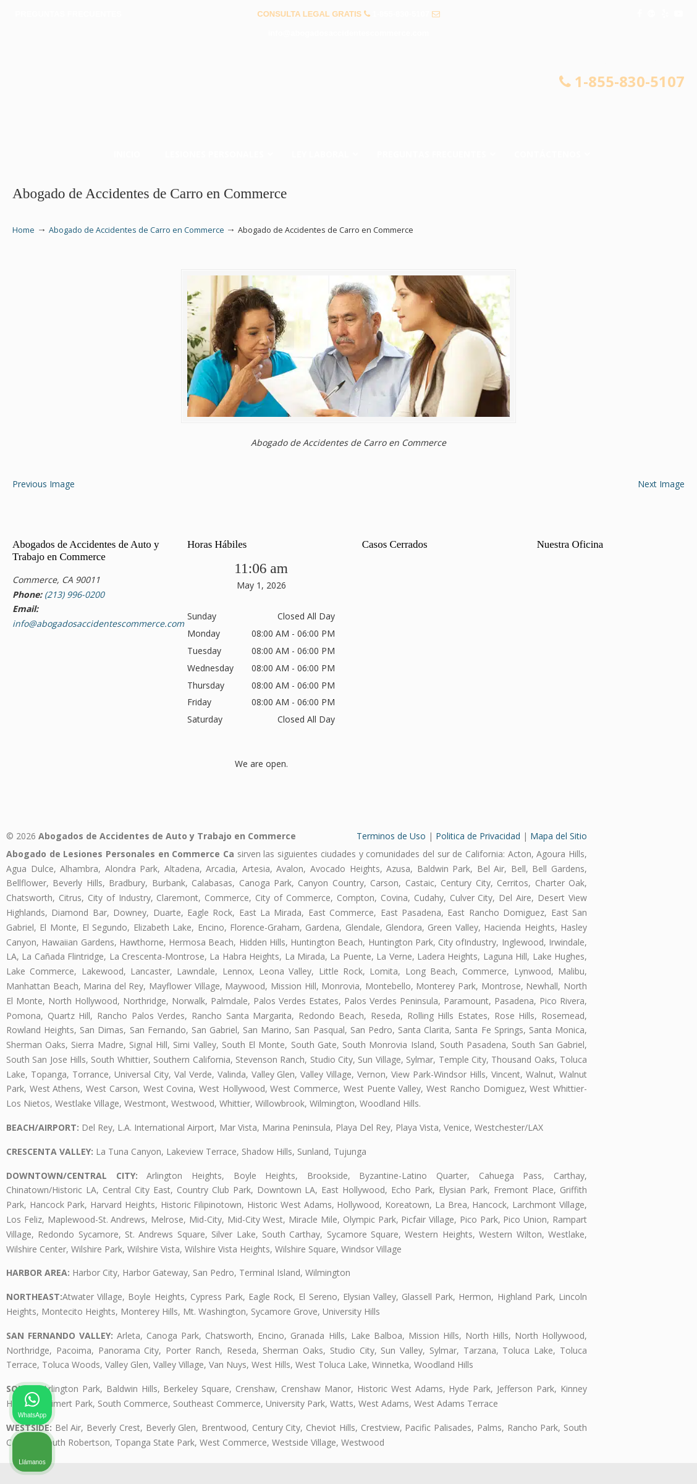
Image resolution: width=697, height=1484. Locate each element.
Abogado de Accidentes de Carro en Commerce (136, 230)
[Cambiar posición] (630, 1089)
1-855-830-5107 (401, 14)
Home (23, 230)
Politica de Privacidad (478, 857)
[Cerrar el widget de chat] (656, 1089)
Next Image (661, 505)
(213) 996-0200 (74, 615)
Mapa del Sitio (558, 857)
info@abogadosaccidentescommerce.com (348, 33)
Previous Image (43, 505)
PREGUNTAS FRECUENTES (68, 14)
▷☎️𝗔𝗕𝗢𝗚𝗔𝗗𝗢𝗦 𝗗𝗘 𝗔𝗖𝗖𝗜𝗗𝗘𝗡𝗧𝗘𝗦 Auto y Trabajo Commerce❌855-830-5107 (348, 96)
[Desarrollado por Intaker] (591, 1458)
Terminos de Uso (391, 857)
